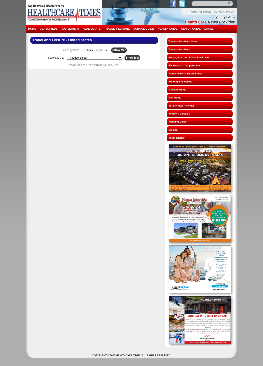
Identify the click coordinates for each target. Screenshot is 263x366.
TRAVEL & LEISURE (117, 28)
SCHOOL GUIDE (143, 28)
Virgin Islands (176, 137)
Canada (172, 129)
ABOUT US (196, 11)
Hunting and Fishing (180, 81)
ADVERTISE (210, 11)
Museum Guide (177, 89)
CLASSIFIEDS (49, 28)
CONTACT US (226, 11)
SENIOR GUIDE (191, 28)
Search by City (56, 57)
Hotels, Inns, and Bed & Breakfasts (188, 57)
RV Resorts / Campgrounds (184, 65)
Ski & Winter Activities (181, 105)
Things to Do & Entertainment (185, 73)
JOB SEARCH (70, 28)
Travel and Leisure (179, 49)
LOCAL (208, 28)
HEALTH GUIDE (168, 28)
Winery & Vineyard (179, 113)
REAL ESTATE (91, 28)
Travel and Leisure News (182, 41)
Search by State (70, 50)
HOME (32, 28)
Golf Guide (174, 97)
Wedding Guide (177, 121)
